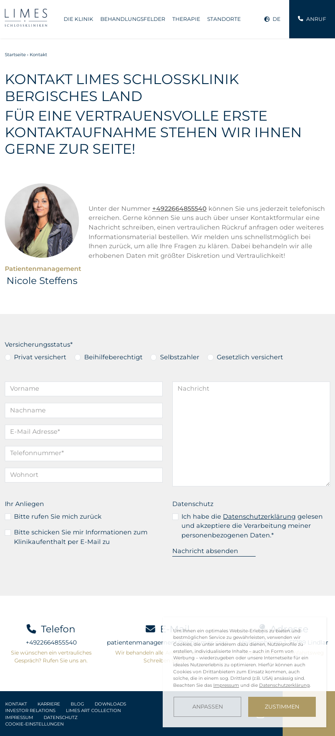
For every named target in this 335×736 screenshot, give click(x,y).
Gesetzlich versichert (250, 357)
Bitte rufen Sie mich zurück (58, 516)
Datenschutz (192, 504)
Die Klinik (78, 19)
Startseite (15, 54)
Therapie (186, 19)
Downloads (110, 704)
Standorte (224, 19)
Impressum (19, 717)
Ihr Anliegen (24, 504)
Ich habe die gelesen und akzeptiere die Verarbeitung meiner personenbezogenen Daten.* (252, 526)
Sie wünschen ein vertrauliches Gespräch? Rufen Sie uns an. (51, 656)
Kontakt (16, 704)
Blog (77, 704)
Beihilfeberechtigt (113, 357)
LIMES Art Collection (93, 710)
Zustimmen (282, 706)
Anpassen (207, 706)
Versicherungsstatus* (39, 344)
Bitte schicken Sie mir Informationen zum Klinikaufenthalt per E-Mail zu (80, 537)
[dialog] (244, 672)
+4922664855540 (51, 642)
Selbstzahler (179, 357)
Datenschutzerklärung (259, 516)
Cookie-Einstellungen (34, 724)
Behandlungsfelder (132, 19)
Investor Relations (30, 710)
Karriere (49, 704)
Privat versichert (40, 357)
